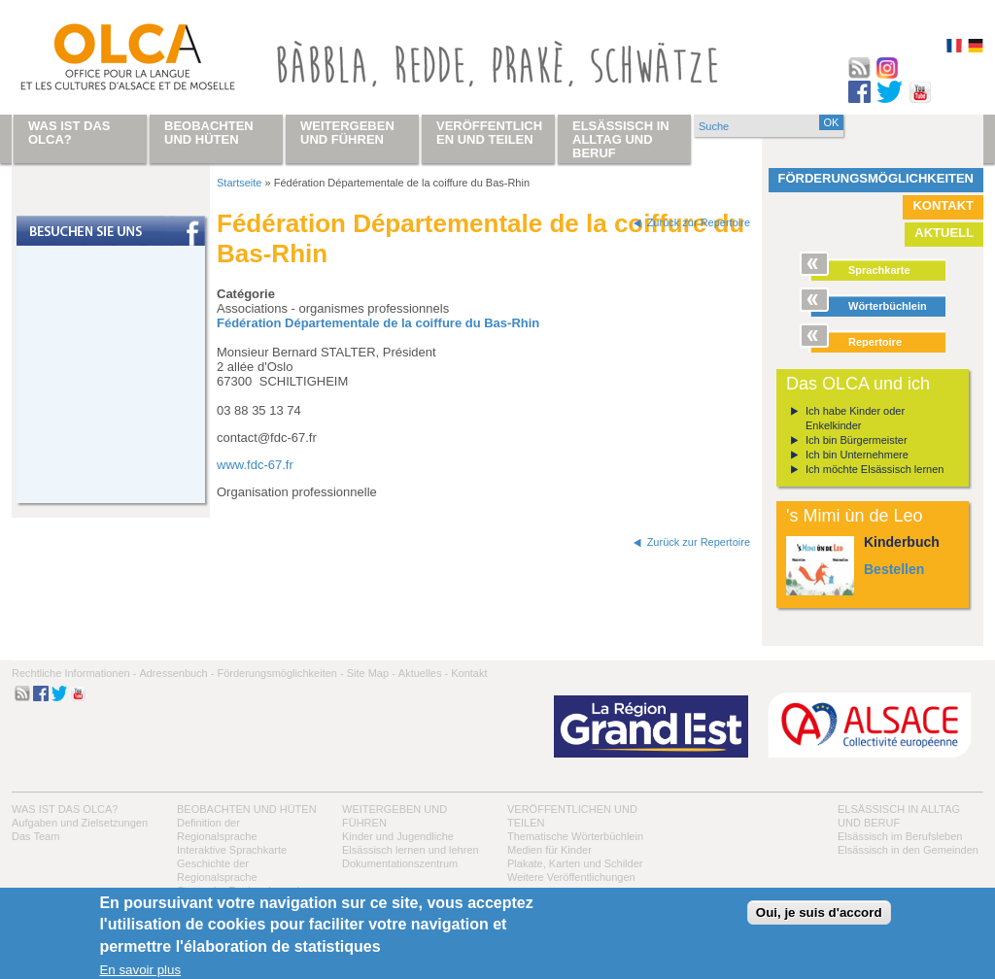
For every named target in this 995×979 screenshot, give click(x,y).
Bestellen (894, 569)
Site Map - (371, 673)
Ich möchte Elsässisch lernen (875, 469)
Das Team (35, 836)
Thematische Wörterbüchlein (575, 836)
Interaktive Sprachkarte (232, 850)
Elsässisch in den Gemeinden (908, 850)
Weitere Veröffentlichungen (571, 877)
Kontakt (943, 205)
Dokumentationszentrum (400, 863)
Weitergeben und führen (347, 132)
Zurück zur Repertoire (698, 222)
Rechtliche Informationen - (74, 673)
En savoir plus (140, 969)
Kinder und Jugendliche (398, 836)
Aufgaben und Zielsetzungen (80, 822)
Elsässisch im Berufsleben (900, 836)
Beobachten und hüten (247, 809)
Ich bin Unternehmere (857, 454)
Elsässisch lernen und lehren (410, 850)
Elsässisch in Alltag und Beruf (620, 139)
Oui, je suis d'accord (819, 912)
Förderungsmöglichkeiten (876, 178)
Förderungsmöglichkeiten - (280, 673)
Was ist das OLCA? (65, 809)
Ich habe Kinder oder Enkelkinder (855, 418)
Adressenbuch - (176, 673)
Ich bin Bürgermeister (857, 440)
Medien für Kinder (549, 850)
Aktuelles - (423, 673)
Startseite (239, 182)
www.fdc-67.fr (255, 464)
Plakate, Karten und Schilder (574, 863)
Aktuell (944, 232)
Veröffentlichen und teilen (489, 132)
